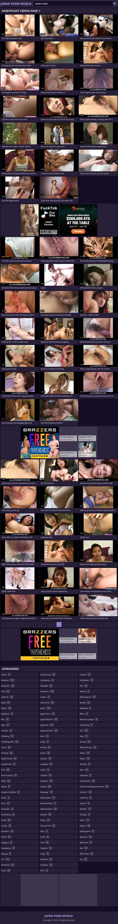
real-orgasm (88, 697)
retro (84, 714)
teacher (85, 764)
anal (5, 691)
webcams (86, 842)
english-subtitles (10, 792)
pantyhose (87, 680)
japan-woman (49, 719)
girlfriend (7, 865)
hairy (6, 870)
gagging (7, 842)
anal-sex (7, 697)
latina (45, 770)
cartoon (6, 730)
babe (5, 702)
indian (45, 697)
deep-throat (9, 758)
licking (45, 786)
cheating (7, 736)
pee (84, 686)
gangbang (8, 848)
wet (84, 848)
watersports (87, 831)
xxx (84, 859)
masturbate (47, 798)
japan (45, 708)
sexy (84, 736)
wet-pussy (87, 854)
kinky (44, 742)
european (7, 809)
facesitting (8, 814)
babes (6, 708)
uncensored (87, 781)
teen (84, 770)
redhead (85, 708)
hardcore (47, 691)
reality (85, 702)
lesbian (46, 775)
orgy (44, 854)
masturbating (48, 803)
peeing (85, 691)
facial (6, 820)
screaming (86, 725)
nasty (45, 820)
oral (44, 842)
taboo (85, 753)
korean (46, 758)
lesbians (46, 781)
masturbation (48, 809)
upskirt (85, 803)
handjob (46, 686)
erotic (5, 798)
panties (85, 674)
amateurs (8, 686)
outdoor (46, 865)
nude (44, 837)
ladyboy (46, 764)
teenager (86, 775)
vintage (85, 814)
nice (44, 831)
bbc (5, 719)
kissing (45, 747)
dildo (6, 781)
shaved (85, 742)
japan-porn (47, 714)
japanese (47, 725)
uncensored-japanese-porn (94, 786)
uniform (86, 792)
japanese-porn (49, 730)
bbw (5, 725)
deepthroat (8, 764)
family (6, 826)
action (6, 674)
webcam (86, 837)
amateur (8, 680)
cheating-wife (10, 742)
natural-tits (47, 826)
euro (5, 803)
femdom (7, 831)
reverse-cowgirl (89, 719)
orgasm (46, 848)
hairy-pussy (48, 674)
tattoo (85, 758)
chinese (7, 753)
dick (5, 770)
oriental (46, 859)
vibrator (86, 809)
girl (5, 859)
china (6, 747)
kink (44, 736)
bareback (7, 714)
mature (46, 814)
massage (46, 792)
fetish (6, 837)
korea (45, 753)
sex (84, 730)
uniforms (86, 798)
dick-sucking (9, 775)
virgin (85, 820)
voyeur (85, 826)
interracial (47, 702)
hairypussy (47, 680)
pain (44, 870)
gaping (6, 854)
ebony (6, 786)
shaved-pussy (88, 747)
